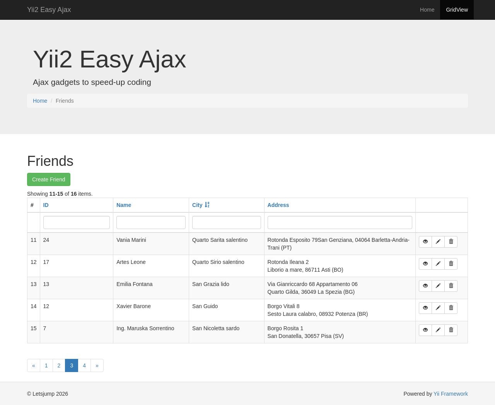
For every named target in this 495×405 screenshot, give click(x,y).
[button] (425, 242)
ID (46, 205)
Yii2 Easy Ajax (49, 10)
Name (123, 205)
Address (278, 205)
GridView (457, 10)
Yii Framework (451, 394)
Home (427, 10)
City (197, 205)
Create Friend (48, 179)
